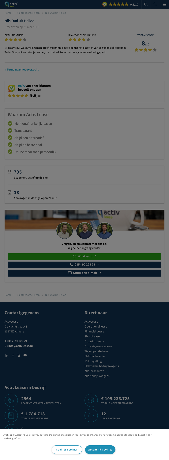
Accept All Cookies (100, 450)
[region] (84, 444)
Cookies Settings (67, 450)
